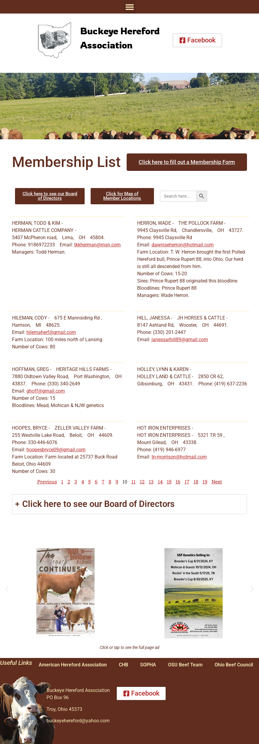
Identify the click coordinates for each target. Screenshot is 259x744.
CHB (123, 665)
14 (160, 481)
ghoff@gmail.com (45, 391)
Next (217, 481)
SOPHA (148, 665)
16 (178, 481)
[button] (129, 7)
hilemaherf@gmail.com (51, 332)
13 (151, 481)
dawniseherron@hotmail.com (183, 245)
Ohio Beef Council (234, 665)
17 (187, 481)
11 (133, 481)
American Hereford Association (73, 665)
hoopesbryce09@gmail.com (56, 449)
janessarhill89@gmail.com (180, 339)
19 (205, 481)
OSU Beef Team (185, 665)
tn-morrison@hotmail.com (179, 457)
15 (169, 481)
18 (196, 481)
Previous (47, 481)
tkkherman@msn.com (97, 245)
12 (142, 481)
